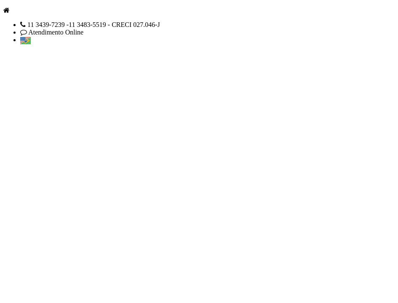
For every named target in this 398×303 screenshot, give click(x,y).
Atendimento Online (55, 32)
